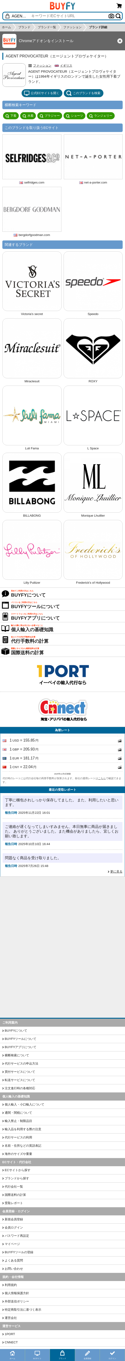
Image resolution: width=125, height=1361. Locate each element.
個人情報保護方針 (17, 1293)
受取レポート (14, 1203)
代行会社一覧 (14, 1186)
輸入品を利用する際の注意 (23, 1129)
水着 (28, 116)
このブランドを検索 (83, 93)
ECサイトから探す (17, 1170)
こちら (102, 778)
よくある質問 (14, 1260)
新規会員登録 (14, 1219)
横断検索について (17, 1055)
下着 (10, 116)
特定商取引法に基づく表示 (23, 1309)
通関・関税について (18, 1112)
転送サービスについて (20, 1080)
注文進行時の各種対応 (20, 1088)
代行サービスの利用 (18, 1137)
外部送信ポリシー (17, 1301)
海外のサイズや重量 (18, 1154)
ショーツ (74, 116)
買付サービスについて (20, 1072)
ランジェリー (100, 116)
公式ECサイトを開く (42, 93)
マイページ (12, 1244)
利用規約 (11, 1285)
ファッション (42, 65)
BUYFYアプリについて (20, 1047)
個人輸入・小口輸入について (24, 1104)
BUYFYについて (16, 1030)
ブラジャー (50, 116)
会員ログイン (14, 1227)
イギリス (66, 65)
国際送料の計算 (15, 1195)
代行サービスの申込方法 (21, 1063)
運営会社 (11, 1318)
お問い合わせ (14, 1268)
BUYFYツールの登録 (19, 1252)
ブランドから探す (17, 1178)
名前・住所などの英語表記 (23, 1145)
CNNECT (11, 1342)
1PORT (10, 1334)
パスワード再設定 (17, 1235)
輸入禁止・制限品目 (18, 1121)
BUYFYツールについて (20, 1039)
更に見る (116, 871)
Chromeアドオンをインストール (46, 41)
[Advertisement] (62, 912)
